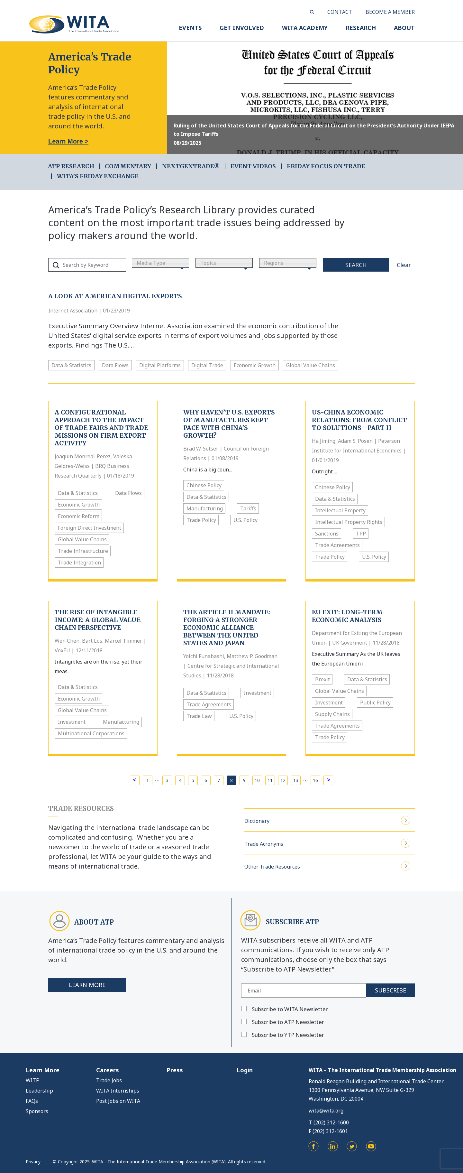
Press (175, 1070)
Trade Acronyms (327, 843)
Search (356, 265)
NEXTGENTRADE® (191, 166)
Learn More (87, 985)
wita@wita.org (326, 1110)
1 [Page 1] (147, 780)
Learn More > (68, 141)
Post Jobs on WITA (118, 1100)
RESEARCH (361, 28)
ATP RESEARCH (71, 166)
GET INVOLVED (242, 28)
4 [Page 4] (180, 780)
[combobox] (160, 263)
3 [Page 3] (167, 780)
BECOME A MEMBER (390, 11)
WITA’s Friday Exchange (98, 176)
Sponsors (37, 1111)
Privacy (33, 1162)
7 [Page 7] (218, 780)
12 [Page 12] (283, 780)
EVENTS (190, 28)
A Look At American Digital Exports (115, 296)
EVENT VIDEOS (253, 166)
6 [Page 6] (205, 780)
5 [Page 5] (193, 780)
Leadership (39, 1090)
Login (245, 1070)
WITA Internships (117, 1090)
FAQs (32, 1100)
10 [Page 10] (257, 780)
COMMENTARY (128, 166)
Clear (404, 265)
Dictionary (327, 820)
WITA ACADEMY (305, 28)
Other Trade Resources (327, 865)
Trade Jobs (109, 1080)
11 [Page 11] (270, 780)
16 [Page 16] (315, 780)
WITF (32, 1080)
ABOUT (404, 28)
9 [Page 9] (244, 780)
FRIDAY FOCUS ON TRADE (326, 166)
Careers (107, 1070)
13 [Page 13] (295, 780)
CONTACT (339, 11)
